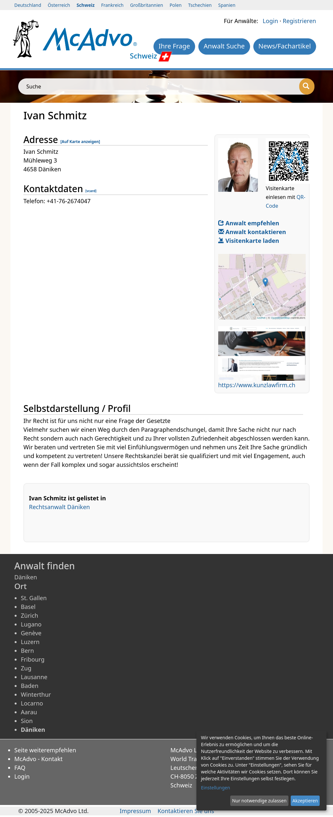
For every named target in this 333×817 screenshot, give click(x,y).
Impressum (135, 811)
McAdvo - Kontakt (38, 759)
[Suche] (306, 86)
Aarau (29, 712)
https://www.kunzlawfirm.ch (256, 385)
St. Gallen (34, 598)
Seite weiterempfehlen (45, 750)
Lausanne (34, 677)
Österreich (59, 5)
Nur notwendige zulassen (259, 800)
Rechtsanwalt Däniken (59, 507)
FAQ (19, 767)
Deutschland (27, 5)
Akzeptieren (305, 800)
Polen (175, 5)
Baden (29, 686)
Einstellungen (215, 787)
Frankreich (112, 5)
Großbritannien (146, 5)
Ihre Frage (174, 46)
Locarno (32, 703)
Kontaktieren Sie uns (185, 811)
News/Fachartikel (285, 46)
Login (270, 21)
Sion (27, 721)
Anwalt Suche (224, 46)
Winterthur (36, 694)
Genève (31, 633)
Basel (28, 607)
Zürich (29, 615)
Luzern (30, 642)
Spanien (226, 5)
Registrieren (299, 21)
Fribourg (33, 659)
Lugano (31, 624)
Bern (27, 650)
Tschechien (200, 5)
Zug (26, 668)
